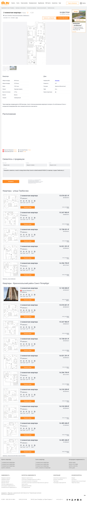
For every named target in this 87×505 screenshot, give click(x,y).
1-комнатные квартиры (8, 462)
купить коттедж (73, 464)
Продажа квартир (5, 478)
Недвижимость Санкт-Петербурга (7, 7)
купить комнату (5, 467)
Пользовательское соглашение (29, 481)
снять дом (72, 467)
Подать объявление (72, 3)
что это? (74, 31)
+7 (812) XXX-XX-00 (63, 18)
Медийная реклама (26, 485)
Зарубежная (41, 3)
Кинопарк (57, 80)
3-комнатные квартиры (8, 466)
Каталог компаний (58, 479)
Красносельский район (41, 7)
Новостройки (24, 3)
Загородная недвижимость (8, 485)
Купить (13, 3)
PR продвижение (26, 487)
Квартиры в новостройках (21, 7)
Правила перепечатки (27, 478)
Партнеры (55, 481)
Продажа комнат (5, 479)
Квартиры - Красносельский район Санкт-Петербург (14, 455)
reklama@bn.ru (59, 499)
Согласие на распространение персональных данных (35, 482)
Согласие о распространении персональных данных (35, 182)
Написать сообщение (49, 18)
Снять (17, 3)
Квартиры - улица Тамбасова (9, 278)
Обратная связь (76, 482)
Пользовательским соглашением (33, 181)
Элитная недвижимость (7, 484)
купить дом (72, 462)
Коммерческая (33, 3)
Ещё (60, 3)
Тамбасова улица (51, 7)
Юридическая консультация (79, 481)
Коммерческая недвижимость (9, 487)
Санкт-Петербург (4, 4)
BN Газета (48, 3)
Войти (84, 3)
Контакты (74, 479)
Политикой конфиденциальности (33, 180)
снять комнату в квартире (42, 467)
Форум (73, 478)
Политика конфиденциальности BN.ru (31, 479)
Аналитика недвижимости (60, 478)
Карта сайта (25, 484)
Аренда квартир (5, 481)
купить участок (73, 466)
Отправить (11, 181)
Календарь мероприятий (59, 482)
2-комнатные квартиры (31, 7)
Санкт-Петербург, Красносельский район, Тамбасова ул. (17, 15)
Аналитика (54, 3)
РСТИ (17, 17)
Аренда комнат (5, 482)
